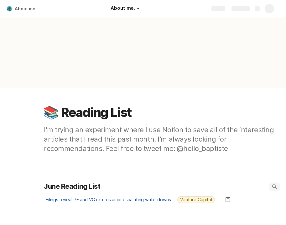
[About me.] (126, 9)
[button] (138, 8)
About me (25, 8)
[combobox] (199, 200)
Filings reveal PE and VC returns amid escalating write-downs (108, 199)
